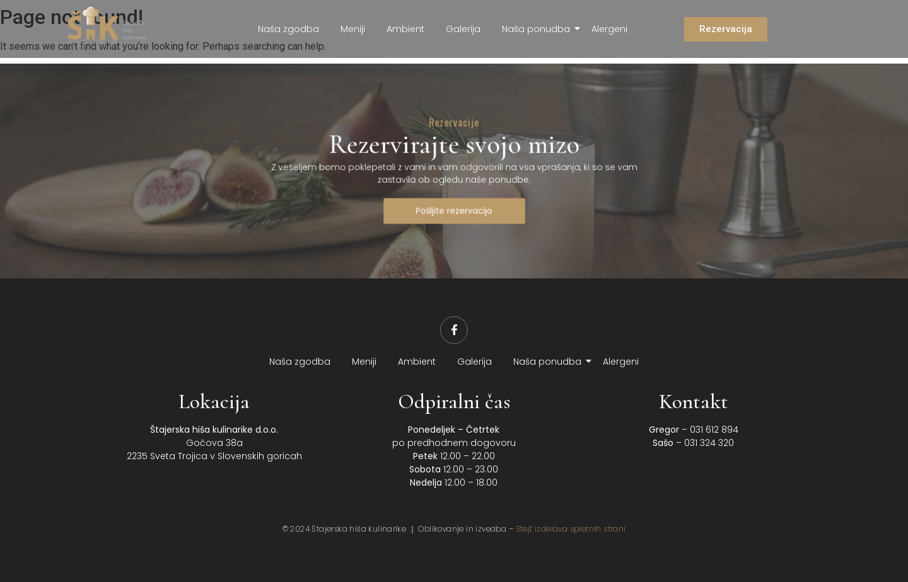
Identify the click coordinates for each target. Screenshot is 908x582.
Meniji (352, 29)
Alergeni (609, 29)
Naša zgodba (288, 29)
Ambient (405, 29)
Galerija (463, 29)
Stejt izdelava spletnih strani (571, 528)
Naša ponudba (538, 29)
